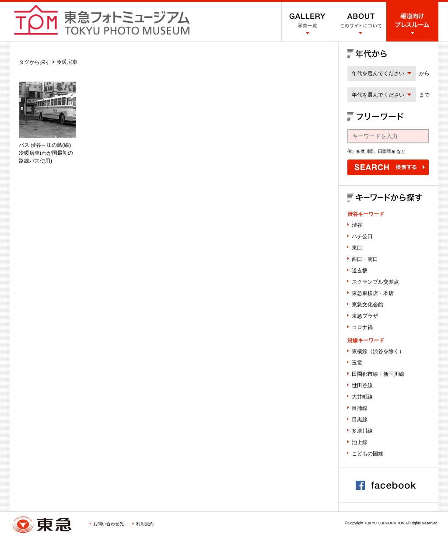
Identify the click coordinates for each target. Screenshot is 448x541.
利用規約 (145, 523)
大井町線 (362, 397)
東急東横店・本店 (373, 293)
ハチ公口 (362, 236)
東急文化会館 (367, 305)
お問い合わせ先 (108, 523)
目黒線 (360, 419)
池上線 (360, 442)
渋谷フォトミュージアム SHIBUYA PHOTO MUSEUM (102, 19)
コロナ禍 (362, 327)
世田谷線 (362, 385)
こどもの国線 (367, 454)
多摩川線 (362, 431)
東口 (357, 248)
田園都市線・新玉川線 (378, 374)
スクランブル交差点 (375, 282)
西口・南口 (365, 259)
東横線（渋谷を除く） (378, 351)
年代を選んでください (378, 73)
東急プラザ (365, 316)
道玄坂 (360, 270)
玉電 (357, 363)
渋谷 (357, 225)
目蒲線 (360, 408)
